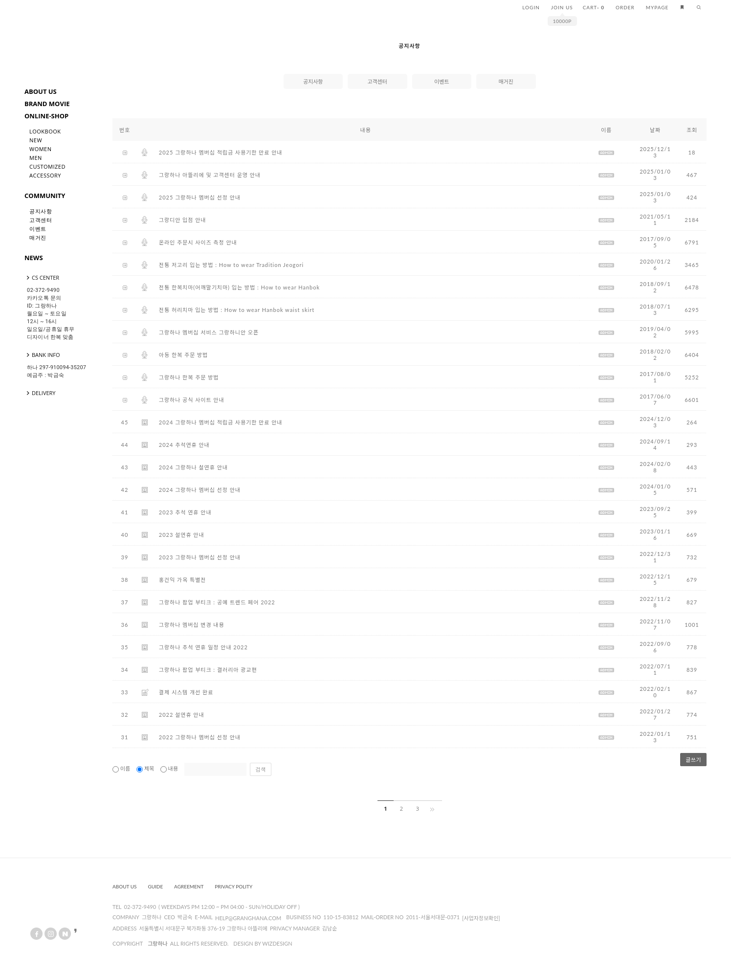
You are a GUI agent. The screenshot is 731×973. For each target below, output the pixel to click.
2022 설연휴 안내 (181, 714)
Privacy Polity (233, 886)
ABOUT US (40, 91)
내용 (169, 768)
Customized (47, 166)
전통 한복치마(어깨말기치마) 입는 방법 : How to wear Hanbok (239, 287)
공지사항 (40, 211)
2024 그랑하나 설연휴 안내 (193, 467)
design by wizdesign (262, 943)
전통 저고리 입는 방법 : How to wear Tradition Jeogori (231, 265)
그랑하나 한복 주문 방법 (189, 377)
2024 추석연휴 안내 (184, 445)
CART (593, 7)
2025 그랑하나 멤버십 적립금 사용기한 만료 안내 (221, 152)
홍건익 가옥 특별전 (182, 579)
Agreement (188, 886)
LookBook (45, 131)
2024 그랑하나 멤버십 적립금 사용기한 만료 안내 (221, 422)
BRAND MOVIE (47, 103)
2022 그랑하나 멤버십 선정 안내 (200, 737)
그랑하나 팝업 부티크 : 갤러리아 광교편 (208, 669)
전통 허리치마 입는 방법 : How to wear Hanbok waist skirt (236, 310)
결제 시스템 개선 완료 (186, 692)
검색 (260, 769)
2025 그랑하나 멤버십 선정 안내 (200, 197)
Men (35, 157)
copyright (127, 943)
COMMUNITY (44, 195)
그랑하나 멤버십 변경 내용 (191, 624)
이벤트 (37, 228)
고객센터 (40, 219)
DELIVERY (40, 393)
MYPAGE (657, 7)
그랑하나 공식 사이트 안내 (191, 400)
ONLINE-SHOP (46, 115)
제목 (145, 768)
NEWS (33, 257)
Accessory (45, 175)
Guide (155, 886)
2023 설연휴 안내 (181, 534)
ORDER (625, 7)
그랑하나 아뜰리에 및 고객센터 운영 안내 (210, 175)
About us (124, 886)
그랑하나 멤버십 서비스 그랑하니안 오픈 (209, 332)
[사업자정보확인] (481, 918)
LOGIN (531, 7)
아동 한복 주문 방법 (183, 355)
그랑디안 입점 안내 (182, 220)
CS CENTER (41, 277)
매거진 (37, 237)
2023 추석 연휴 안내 (185, 512)
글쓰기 (693, 759)
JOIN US (562, 7)
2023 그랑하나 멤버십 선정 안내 (200, 557)
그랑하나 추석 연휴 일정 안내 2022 (203, 647)
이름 (122, 768)
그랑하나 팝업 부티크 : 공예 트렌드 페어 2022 (217, 602)
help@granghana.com (248, 918)
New (35, 140)
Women (40, 149)
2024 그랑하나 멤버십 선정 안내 (200, 489)
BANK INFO (42, 354)
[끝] (434, 808)
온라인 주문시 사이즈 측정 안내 (198, 242)
